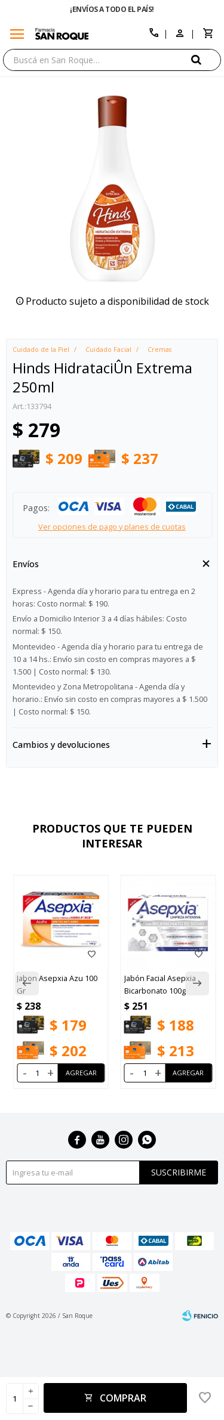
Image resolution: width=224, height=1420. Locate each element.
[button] (206, 59)
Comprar (123, 1397)
